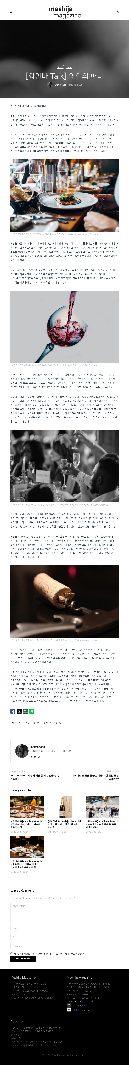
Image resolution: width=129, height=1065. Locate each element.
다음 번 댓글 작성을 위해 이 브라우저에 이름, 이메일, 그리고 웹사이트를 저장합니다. (49, 953)
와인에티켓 (46, 722)
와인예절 (57, 722)
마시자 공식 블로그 (81, 1009)
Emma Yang (60, 85)
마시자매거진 (23, 722)
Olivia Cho (15, 831)
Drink (60, 67)
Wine (69, 67)
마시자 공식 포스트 (81, 1005)
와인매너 (35, 722)
